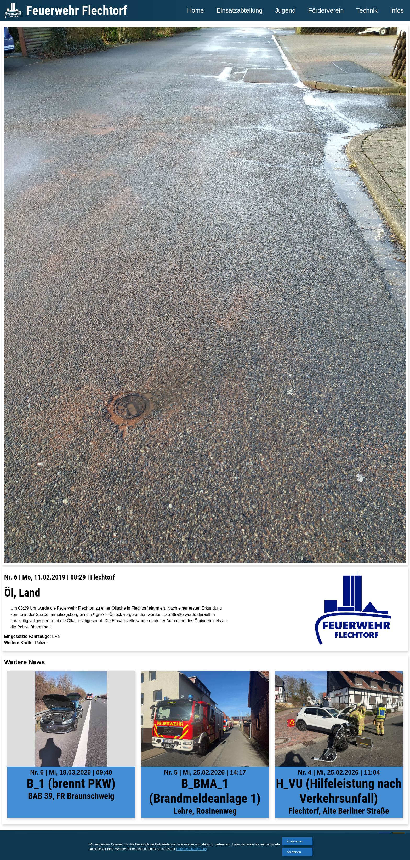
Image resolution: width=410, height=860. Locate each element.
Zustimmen (295, 841)
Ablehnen (294, 852)
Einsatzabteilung (240, 10)
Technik (367, 10)
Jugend (285, 10)
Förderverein (326, 10)
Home (195, 10)
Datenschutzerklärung (191, 849)
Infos (397, 10)
